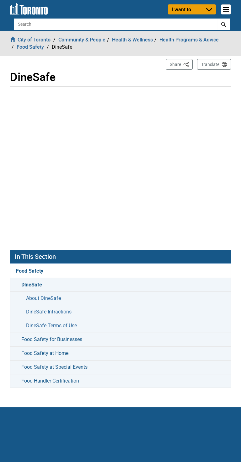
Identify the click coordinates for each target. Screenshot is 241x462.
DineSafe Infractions (49, 312)
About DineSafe (43, 298)
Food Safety (29, 270)
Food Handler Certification (50, 381)
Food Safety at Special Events (54, 367)
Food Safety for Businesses (51, 339)
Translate (210, 64)
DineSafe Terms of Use (51, 326)
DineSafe (31, 284)
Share (181, 64)
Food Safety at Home (44, 353)
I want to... (183, 9)
